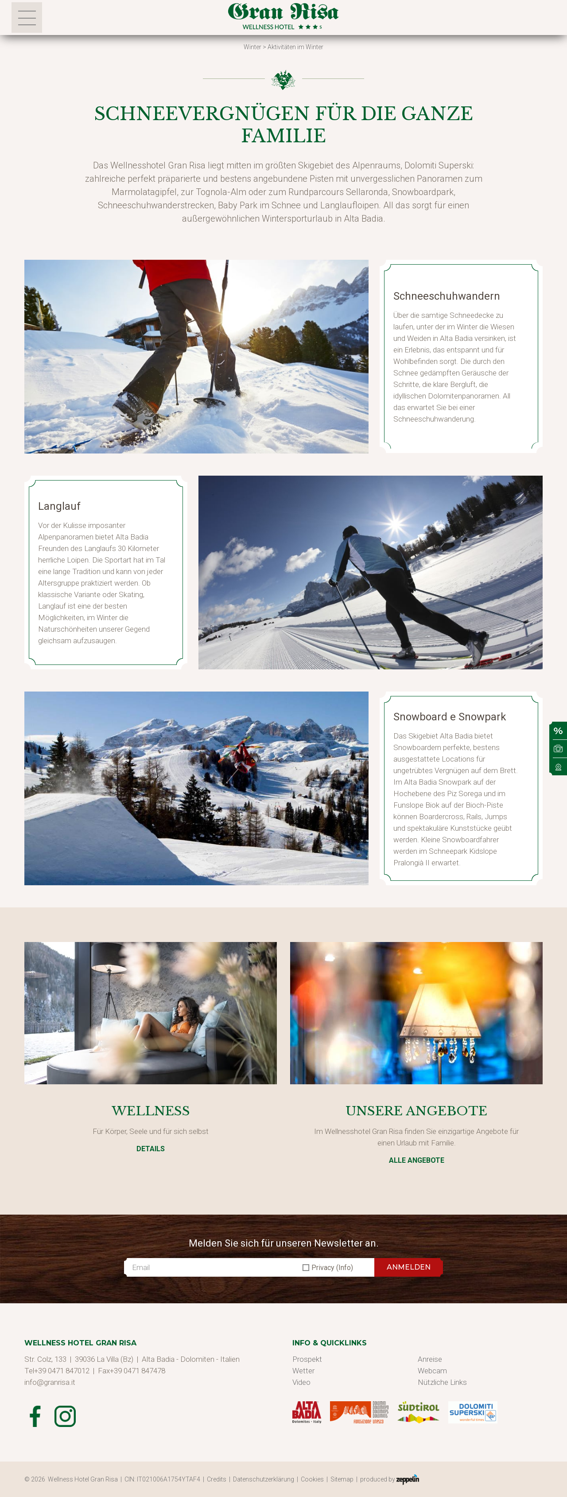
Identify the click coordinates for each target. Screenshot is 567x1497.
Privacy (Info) (332, 1267)
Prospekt (307, 1359)
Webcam (432, 1370)
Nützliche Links (442, 1382)
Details (150, 1149)
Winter (252, 47)
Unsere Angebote (416, 1111)
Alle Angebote (416, 1160)
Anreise (430, 1359)
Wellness (151, 1111)
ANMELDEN (409, 1267)
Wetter (303, 1370)
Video (301, 1382)
